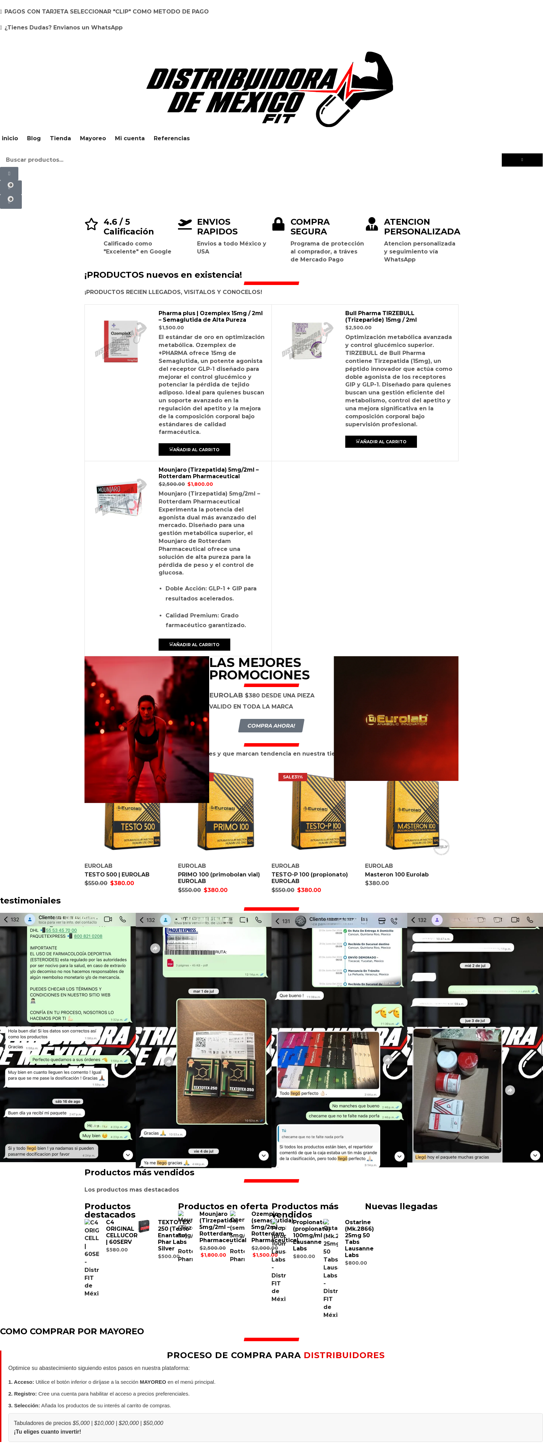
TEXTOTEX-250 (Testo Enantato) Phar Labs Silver (175, 1235)
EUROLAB (98, 865)
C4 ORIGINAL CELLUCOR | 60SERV (121, 1232)
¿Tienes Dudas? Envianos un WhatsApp (64, 27)
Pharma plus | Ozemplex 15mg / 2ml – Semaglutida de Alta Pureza (212, 316)
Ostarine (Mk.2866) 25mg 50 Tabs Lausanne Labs (359, 1238)
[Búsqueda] (522, 160)
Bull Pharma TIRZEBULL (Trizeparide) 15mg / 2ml (381, 316)
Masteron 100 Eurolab (397, 874)
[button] (9, 173)
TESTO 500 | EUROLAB (117, 874)
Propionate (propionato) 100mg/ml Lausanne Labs (311, 1235)
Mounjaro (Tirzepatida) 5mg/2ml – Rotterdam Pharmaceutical (209, 472)
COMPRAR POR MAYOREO (271, 1417)
